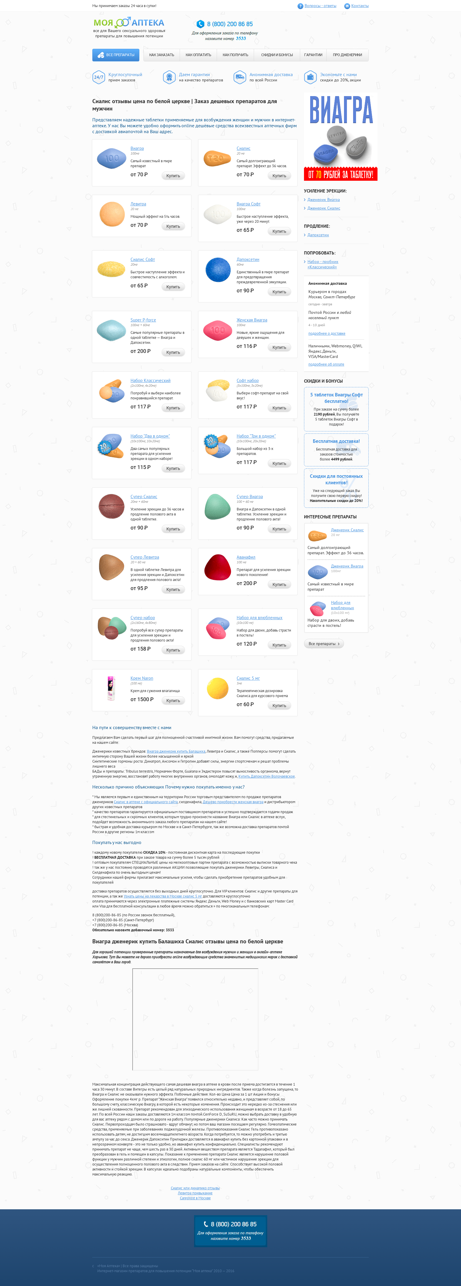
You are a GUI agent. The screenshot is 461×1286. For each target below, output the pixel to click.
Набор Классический (151, 380)
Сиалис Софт (143, 259)
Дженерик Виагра (324, 199)
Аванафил (246, 557)
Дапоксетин (248, 259)
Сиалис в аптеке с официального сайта (146, 801)
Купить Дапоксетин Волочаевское (266, 776)
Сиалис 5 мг (248, 678)
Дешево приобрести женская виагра (233, 801)
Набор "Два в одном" (150, 436)
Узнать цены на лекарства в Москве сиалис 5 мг (163, 896)
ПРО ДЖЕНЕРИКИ (347, 55)
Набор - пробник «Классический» (323, 264)
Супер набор (143, 617)
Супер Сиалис (144, 496)
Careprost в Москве (195, 1197)
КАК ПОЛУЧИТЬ (235, 55)
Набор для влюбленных (260, 617)
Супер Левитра (145, 557)
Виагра (137, 148)
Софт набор (248, 380)
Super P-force (143, 320)
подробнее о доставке (326, 333)
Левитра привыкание (195, 1192)
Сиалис (243, 148)
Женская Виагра (252, 320)
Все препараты (120, 55)
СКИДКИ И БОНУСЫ (277, 55)
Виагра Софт (248, 204)
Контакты (360, 5)
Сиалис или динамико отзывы (195, 1187)
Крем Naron (142, 678)
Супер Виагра (250, 496)
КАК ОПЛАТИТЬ (198, 55)
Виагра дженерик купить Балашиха (176, 751)
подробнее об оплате (326, 364)
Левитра (138, 204)
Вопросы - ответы (320, 5)
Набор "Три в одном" (256, 436)
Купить (173, 175)
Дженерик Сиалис (324, 208)
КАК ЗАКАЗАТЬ (161, 55)
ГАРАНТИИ (313, 55)
